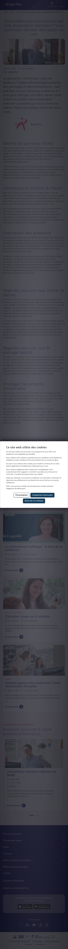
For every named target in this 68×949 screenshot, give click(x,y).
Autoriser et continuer (34, 501)
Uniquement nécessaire (42, 495)
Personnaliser (21, 495)
